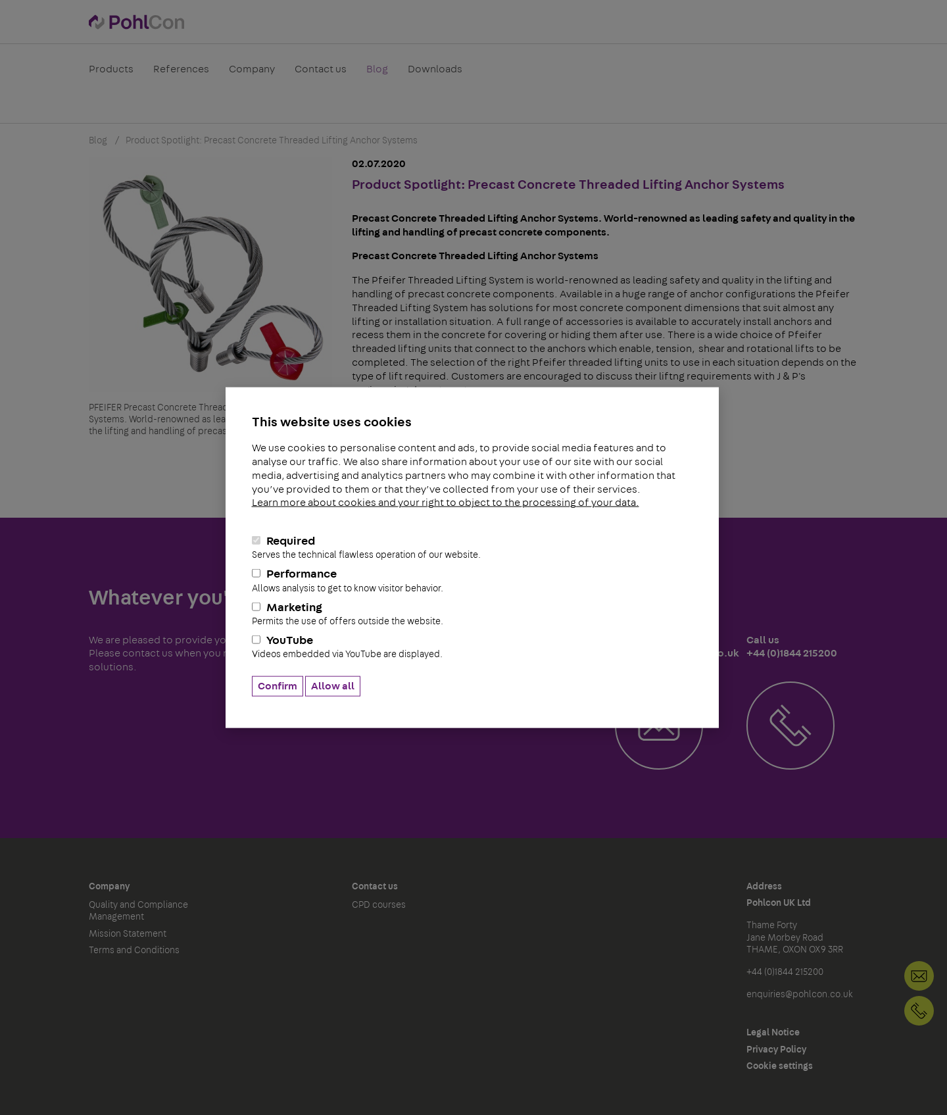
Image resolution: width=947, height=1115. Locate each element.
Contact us (321, 75)
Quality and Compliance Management (138, 911)
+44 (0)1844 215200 (919, 1011)
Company (252, 75)
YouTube (472, 647)
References (181, 75)
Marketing (472, 613)
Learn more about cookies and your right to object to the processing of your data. (445, 502)
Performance (472, 580)
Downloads (435, 75)
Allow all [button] (332, 685)
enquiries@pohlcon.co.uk (799, 994)
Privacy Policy (776, 1049)
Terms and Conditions (134, 950)
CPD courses (379, 905)
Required (472, 547)
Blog (377, 75)
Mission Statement (127, 934)
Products (111, 75)
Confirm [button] (277, 685)
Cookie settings (779, 1066)
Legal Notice (773, 1032)
